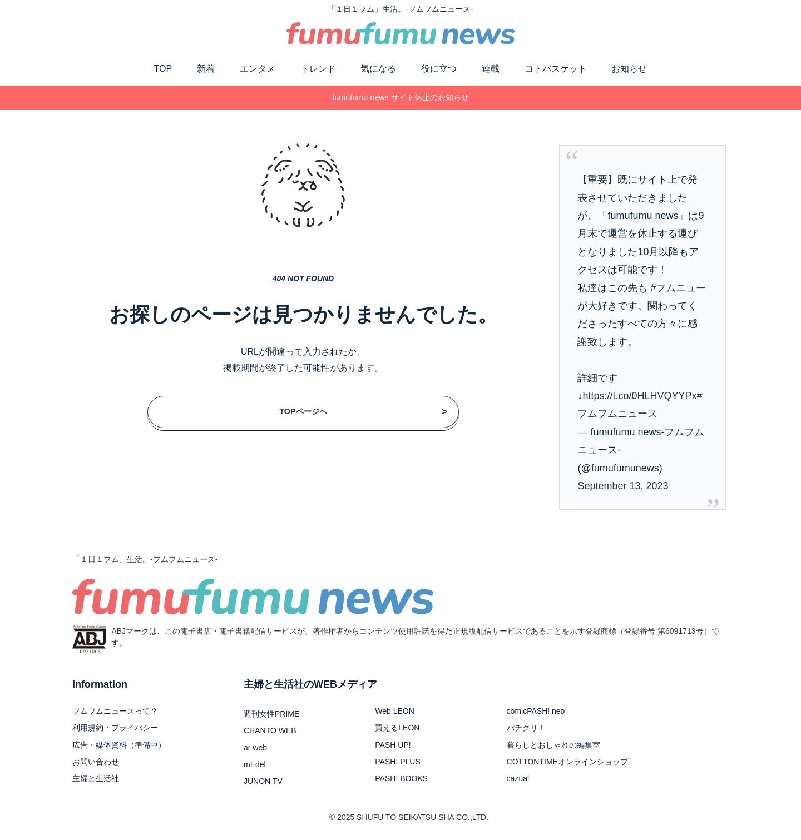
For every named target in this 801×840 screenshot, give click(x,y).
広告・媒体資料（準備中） (119, 744)
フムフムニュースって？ (115, 711)
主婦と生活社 (95, 778)
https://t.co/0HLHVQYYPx (639, 395)
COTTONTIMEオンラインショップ (567, 761)
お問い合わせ (95, 761)
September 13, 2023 (622, 485)
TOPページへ (363, 411)
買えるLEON (397, 727)
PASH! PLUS (397, 761)
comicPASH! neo (536, 711)
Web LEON (394, 711)
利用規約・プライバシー (115, 727)
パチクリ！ (526, 727)
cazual (518, 778)
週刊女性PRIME (271, 713)
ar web (255, 747)
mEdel (255, 764)
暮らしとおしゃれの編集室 (553, 744)
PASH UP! (393, 744)
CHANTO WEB (270, 730)
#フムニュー (678, 288)
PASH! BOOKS (401, 778)
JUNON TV (263, 781)
